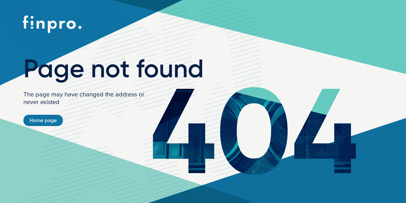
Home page (43, 120)
